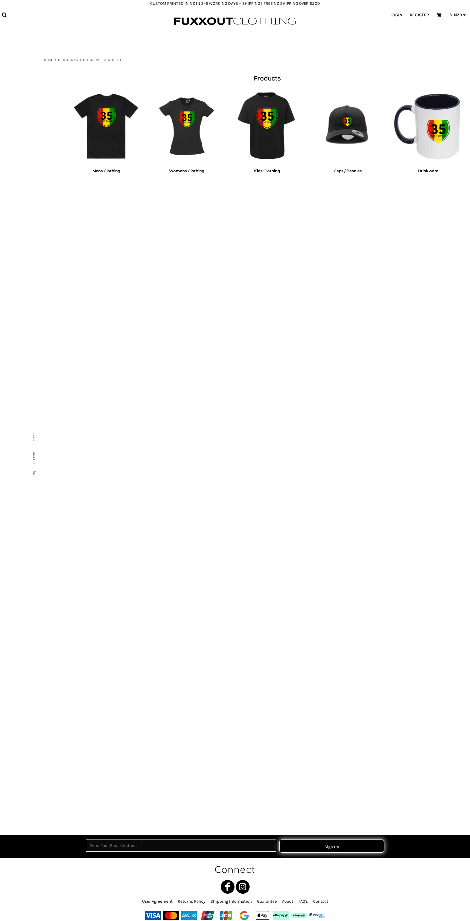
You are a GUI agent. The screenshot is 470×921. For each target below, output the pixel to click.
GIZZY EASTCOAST (30, 712)
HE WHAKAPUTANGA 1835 (36, 277)
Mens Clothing (37, 640)
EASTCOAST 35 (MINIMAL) (36, 285)
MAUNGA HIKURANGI (32, 183)
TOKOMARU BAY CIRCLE (34, 348)
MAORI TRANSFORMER (33, 466)
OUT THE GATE (27, 191)
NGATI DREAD (26, 696)
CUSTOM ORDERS (29, 812)
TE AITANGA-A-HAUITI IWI (35, 325)
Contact (320, 901)
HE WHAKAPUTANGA (32, 403)
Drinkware (33, 672)
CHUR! (20, 269)
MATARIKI (23, 127)
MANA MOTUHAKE (30, 561)
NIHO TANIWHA (27, 356)
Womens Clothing (40, 648)
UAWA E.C (23, 609)
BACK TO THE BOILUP (32, 617)
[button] (4, 14)
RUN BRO (22, 458)
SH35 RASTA (25, 577)
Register (419, 15)
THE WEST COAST (29, 245)
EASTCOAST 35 (27, 262)
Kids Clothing (36, 656)
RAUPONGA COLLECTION (35, 435)
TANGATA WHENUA (30, 427)
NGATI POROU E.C (29, 254)
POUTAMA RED (27, 506)
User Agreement (157, 901)
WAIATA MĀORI (27, 317)
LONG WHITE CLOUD (31, 199)
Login (396, 15)
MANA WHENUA (28, 175)
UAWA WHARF (26, 230)
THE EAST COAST (29, 237)
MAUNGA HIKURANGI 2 (33, 593)
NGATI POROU (26, 569)
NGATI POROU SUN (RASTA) (37, 419)
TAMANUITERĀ (26, 396)
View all (21, 104)
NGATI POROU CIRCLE (32, 333)
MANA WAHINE (27, 135)
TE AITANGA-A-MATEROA (35, 680)
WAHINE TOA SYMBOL (33, 498)
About (287, 901)
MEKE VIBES (25, 804)
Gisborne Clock (27, 167)
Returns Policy (191, 901)
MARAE (21, 143)
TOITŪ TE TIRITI (27, 301)
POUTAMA (23, 514)
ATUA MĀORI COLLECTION (35, 222)
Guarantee (267, 901)
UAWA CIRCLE (26, 341)
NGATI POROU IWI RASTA (35, 625)
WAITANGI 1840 (27, 159)
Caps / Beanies (37, 664)
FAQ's (303, 901)
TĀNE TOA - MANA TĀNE (34, 364)
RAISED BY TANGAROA (33, 293)
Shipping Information (231, 901)
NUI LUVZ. (23, 388)
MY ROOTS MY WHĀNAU (35, 151)
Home (48, 60)
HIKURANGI (24, 736)
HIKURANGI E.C (27, 728)
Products (68, 60)
